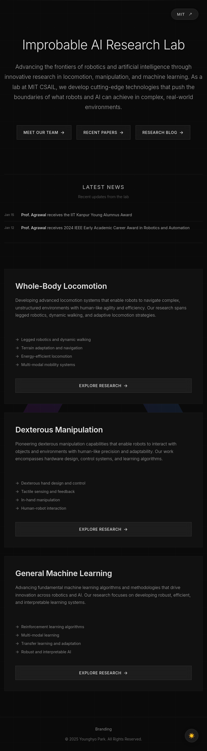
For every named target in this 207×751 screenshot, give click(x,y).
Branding (103, 729)
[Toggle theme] (191, 735)
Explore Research (100, 385)
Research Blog (159, 132)
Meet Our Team (40, 132)
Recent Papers (100, 132)
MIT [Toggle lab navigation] (181, 14)
